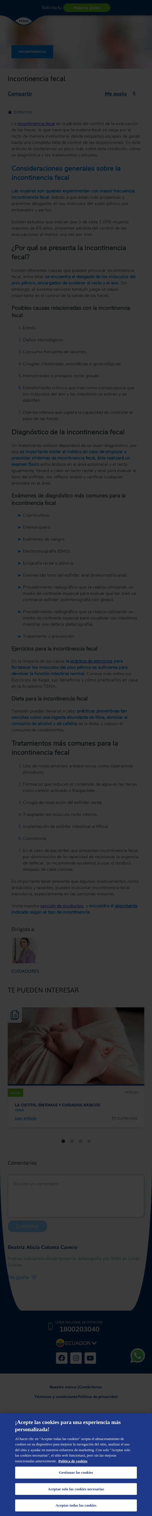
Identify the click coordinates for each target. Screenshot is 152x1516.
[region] (76, 1464)
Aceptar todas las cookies (76, 1505)
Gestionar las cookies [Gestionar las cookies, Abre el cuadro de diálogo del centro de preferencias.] (76, 1472)
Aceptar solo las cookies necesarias (76, 1489)
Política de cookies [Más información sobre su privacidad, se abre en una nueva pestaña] (72, 1461)
